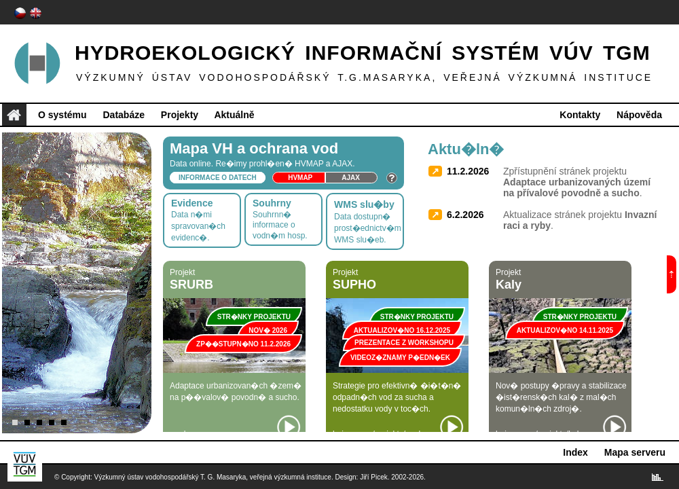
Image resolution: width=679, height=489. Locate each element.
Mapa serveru (634, 452)
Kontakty (579, 114)
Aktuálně (234, 114)
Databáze (123, 114)
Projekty (179, 114)
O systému (62, 114)
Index (575, 452)
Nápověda (639, 114)
